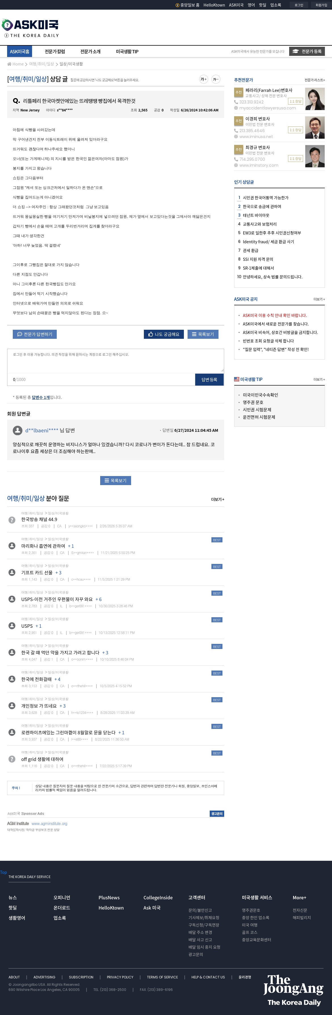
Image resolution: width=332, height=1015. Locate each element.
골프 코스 (250, 932)
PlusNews (108, 897)
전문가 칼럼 (55, 51)
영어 (251, 5)
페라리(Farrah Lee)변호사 (269, 90)
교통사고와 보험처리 (260, 224)
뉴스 (13, 897)
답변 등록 (209, 379)
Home (15, 64)
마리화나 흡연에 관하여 (43, 545)
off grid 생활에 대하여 (42, 759)
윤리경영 (245, 977)
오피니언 (62, 897)
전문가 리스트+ (314, 79)
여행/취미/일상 (41, 64)
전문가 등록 (307, 51)
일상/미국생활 (71, 64)
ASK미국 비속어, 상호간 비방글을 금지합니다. (280, 332)
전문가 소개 (90, 51)
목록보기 (203, 334)
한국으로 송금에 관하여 (262, 206)
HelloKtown (214, 5)
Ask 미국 (152, 907)
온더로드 (62, 907)
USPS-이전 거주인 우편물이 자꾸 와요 (57, 599)
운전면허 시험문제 (259, 417)
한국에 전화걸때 (36, 679)
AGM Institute (18, 823)
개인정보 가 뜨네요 (39, 705)
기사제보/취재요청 (203, 917)
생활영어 (17, 917)
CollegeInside (158, 897)
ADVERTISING (44, 977)
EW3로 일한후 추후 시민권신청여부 (272, 233)
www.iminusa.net (253, 136)
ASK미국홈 (19, 51)
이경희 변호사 (257, 119)
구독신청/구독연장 (203, 925)
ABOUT (15, 977)
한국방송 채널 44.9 (39, 519)
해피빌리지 (302, 917)
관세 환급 (251, 250)
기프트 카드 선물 (36, 572)
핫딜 (262, 5)
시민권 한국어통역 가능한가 (266, 197)
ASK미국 (236, 5)
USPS (27, 625)
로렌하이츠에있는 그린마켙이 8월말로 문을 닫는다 (68, 732)
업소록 (275, 5)
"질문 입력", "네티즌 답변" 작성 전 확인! (276, 349)
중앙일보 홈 (188, 5)
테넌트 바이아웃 (256, 215)
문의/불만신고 (200, 910)
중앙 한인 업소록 (255, 917)
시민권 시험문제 (257, 410)
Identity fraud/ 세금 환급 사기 (268, 241)
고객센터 (196, 897)
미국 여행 (250, 925)
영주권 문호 (253, 402)
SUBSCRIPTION (81, 977)
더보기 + (217, 499)
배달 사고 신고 (200, 939)
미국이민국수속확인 (260, 395)
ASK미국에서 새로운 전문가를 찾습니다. (276, 324)
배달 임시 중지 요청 (204, 947)
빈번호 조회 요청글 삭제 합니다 (268, 341)
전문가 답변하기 (34, 334)
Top (3, 872)
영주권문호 (251, 910)
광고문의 (195, 954)
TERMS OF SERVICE (163, 977)
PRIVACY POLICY (120, 977)
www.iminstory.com (256, 165)
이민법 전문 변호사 (259, 124)
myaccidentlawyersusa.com (265, 108)
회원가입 (321, 5)
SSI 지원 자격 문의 (258, 259)
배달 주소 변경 (200, 932)
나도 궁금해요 (164, 334)
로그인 (299, 5)
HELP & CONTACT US (209, 977)
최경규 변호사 (257, 147)
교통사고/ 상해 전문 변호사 (266, 95)
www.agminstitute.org (49, 823)
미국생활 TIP (127, 51)
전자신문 (300, 910)
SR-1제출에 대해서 (258, 268)
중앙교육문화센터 (256, 939)
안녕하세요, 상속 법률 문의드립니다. (272, 277)
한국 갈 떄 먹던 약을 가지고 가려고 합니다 (60, 652)
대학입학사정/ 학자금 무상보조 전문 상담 (33, 830)
